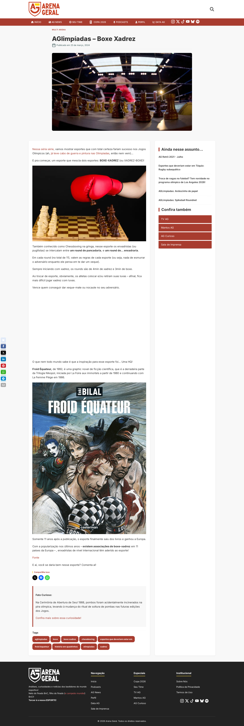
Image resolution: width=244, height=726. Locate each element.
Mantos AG (167, 227)
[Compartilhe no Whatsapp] (3, 372)
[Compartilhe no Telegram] (3, 378)
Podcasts (122, 22)
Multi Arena (59, 29)
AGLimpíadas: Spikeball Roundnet (178, 200)
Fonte (35, 557)
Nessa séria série (43, 149)
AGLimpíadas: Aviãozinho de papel (178, 191)
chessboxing (88, 639)
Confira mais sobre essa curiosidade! (58, 618)
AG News (57, 22)
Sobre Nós (182, 681)
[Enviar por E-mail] (3, 385)
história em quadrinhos (66, 646)
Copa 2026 (100, 22)
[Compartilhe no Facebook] (3, 346)
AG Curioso (167, 236)
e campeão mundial (74, 693)
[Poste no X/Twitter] (3, 353)
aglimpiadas (41, 639)
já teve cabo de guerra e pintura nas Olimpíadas (80, 153)
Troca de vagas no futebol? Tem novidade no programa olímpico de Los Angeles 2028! (184, 180)
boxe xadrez (70, 639)
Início (37, 22)
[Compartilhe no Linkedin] (3, 359)
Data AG (160, 22)
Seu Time (138, 687)
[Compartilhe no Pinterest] (3, 366)
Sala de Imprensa (171, 244)
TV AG (165, 219)
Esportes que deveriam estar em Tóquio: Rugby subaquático (181, 167)
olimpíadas (88, 646)
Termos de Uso (184, 692)
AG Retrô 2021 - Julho (171, 156)
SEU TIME (77, 22)
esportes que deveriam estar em (116, 639)
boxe (55, 639)
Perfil (141, 22)
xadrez (103, 646)
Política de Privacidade (188, 687)
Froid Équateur (42, 646)
